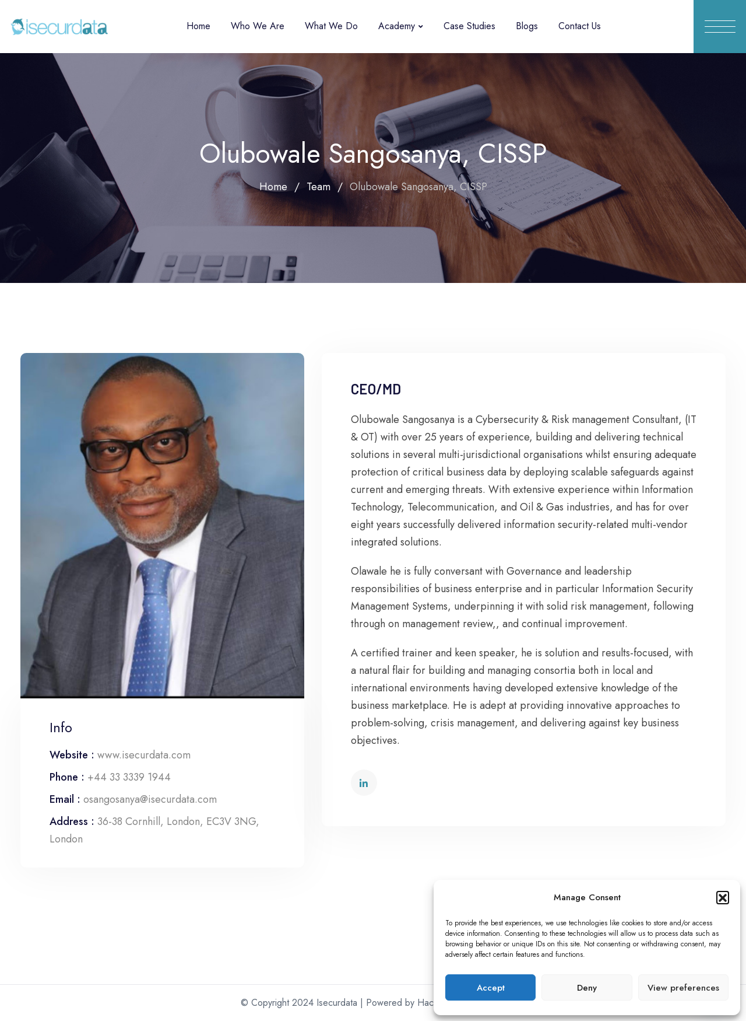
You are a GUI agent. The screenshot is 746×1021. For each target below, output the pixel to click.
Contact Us (579, 26)
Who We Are (257, 26)
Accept (491, 987)
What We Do (331, 26)
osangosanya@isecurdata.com (150, 799)
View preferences (683, 987)
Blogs (527, 26)
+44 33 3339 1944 (129, 777)
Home (198, 26)
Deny (587, 987)
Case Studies (469, 26)
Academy (396, 26)
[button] (723, 897)
